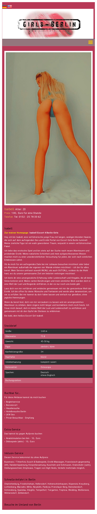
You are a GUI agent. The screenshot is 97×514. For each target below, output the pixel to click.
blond (43, 357)
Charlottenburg (11, 484)
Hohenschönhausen (57, 484)
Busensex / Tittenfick (15, 462)
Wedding (72, 490)
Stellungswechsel (13, 468)
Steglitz (31, 490)
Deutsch (45, 372)
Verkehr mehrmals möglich (71, 468)
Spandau (21, 490)
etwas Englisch (48, 375)
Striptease (28, 468)
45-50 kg (45, 341)
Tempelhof (41, 490)
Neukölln (37, 487)
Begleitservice (13, 402)
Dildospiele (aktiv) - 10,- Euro (20, 441)
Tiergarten (53, 490)
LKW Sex (10, 414)
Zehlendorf (23, 493)
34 (42, 351)
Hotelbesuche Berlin (16, 411)
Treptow (63, 490)
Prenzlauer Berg (59, 487)
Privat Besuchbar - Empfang (20, 418)
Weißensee (83, 490)
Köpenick (73, 484)
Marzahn (21, 487)
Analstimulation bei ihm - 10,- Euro (23, 438)
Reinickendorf (75, 487)
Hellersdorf (41, 484)
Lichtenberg (10, 487)
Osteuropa (46, 367)
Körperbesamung (37, 465)
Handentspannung (19, 465)
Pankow (46, 487)
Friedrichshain (27, 484)
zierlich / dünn (48, 346)
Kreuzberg (84, 484)
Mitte (29, 487)
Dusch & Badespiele (36, 462)
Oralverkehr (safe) (81, 465)
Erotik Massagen (56, 462)
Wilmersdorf (10, 493)
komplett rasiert (48, 362)
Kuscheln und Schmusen (59, 465)
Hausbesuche (13, 408)
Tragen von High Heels (45, 468)
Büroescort (11, 405)
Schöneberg (10, 490)
